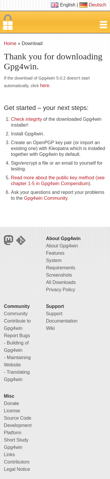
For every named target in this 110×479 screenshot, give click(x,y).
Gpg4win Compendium (65, 183)
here (44, 85)
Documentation (62, 320)
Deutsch (97, 4)
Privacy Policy (60, 289)
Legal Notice (17, 469)
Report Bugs (17, 335)
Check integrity (26, 119)
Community (16, 313)
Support (54, 313)
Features (55, 253)
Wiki (50, 328)
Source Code (17, 418)
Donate (11, 403)
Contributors (16, 461)
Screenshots (59, 275)
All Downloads (61, 282)
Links (9, 454)
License (12, 410)
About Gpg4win (62, 245)
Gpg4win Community (45, 198)
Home (10, 43)
